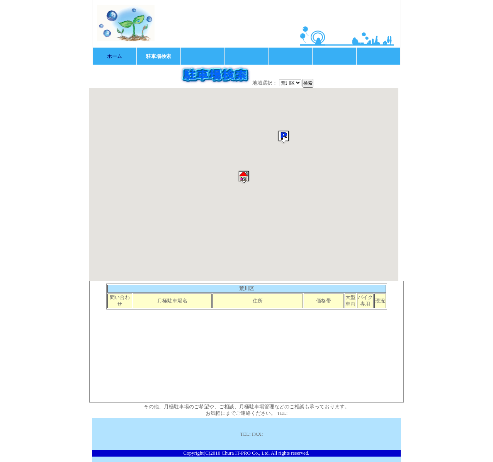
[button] (244, 177)
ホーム (114, 56)
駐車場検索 (158, 56)
